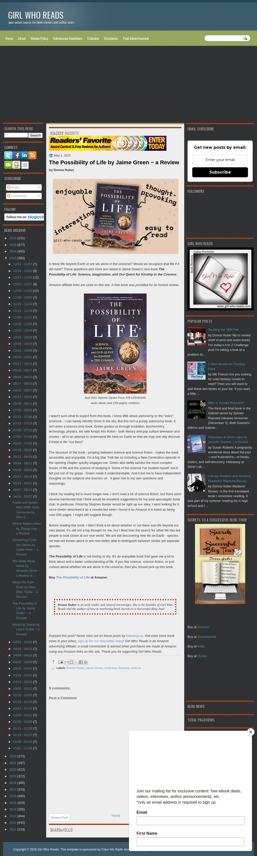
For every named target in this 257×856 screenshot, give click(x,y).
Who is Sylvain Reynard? (226, 403)
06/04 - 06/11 (23, 463)
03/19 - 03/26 (23, 675)
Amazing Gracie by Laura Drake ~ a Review (26, 629)
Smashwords (207, 637)
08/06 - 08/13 (23, 403)
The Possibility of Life (73, 577)
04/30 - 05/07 (23, 496)
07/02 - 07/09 (23, 437)
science (136, 667)
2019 (13, 776)
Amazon (203, 627)
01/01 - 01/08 (23, 748)
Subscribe (220, 172)
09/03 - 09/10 (23, 377)
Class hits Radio (112, 849)
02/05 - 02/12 (23, 715)
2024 (13, 251)
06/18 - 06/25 (23, 450)
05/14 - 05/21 (23, 483)
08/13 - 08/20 (23, 397)
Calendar (93, 38)
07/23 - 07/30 (23, 417)
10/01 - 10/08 (23, 350)
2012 (13, 822)
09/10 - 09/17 (23, 370)
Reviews (123, 667)
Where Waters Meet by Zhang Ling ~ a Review (26, 528)
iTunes (202, 656)
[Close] (250, 732)
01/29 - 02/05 (23, 722)
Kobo (201, 646)
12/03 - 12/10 (23, 291)
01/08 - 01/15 (23, 742)
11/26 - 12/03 (23, 297)
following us (134, 636)
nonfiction (110, 667)
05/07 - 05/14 (23, 490)
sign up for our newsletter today (100, 641)
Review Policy (39, 38)
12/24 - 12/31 (23, 271)
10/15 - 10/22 (23, 337)
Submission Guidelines (67, 38)
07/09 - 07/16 (23, 430)
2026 (13, 238)
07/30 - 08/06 (23, 410)
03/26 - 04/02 (23, 668)
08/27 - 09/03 (23, 383)
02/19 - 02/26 (23, 702)
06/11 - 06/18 (23, 457)
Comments (17, 196)
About (22, 38)
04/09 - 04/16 (23, 655)
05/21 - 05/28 (23, 476)
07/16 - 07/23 (23, 423)
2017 (13, 789)
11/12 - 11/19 (23, 311)
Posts (13, 187)
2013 (13, 816)
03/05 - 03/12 (23, 688)
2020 (13, 769)
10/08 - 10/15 (23, 344)
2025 (13, 245)
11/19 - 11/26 (23, 304)
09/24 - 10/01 (23, 357)
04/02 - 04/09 (23, 662)
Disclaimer (111, 38)
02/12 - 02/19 (23, 708)
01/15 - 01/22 (23, 735)
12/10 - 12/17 (23, 284)
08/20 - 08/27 (23, 390)
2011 (13, 829)
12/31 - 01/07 (23, 264)
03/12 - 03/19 (23, 682)
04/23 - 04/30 (23, 642)
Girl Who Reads (35, 15)
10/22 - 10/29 (23, 330)
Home (9, 38)
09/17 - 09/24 (23, 364)
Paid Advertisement (136, 38)
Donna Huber (75, 667)
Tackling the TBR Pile (223, 330)
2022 (13, 756)
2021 (13, 763)
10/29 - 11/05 (23, 324)
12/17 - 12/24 (23, 277)
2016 (13, 796)
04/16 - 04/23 (23, 649)
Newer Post (59, 817)
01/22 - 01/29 (23, 728)
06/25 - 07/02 (23, 443)
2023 (13, 258)
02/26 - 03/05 (23, 695)
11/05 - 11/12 (23, 317)
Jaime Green (94, 667)
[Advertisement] (128, 85)
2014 (13, 809)
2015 (13, 803)
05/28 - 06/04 (23, 470)
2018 (13, 783)
